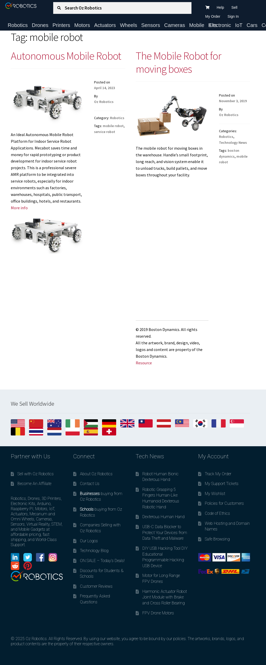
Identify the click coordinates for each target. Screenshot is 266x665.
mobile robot (113, 126)
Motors (82, 25)
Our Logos (89, 540)
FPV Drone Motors (158, 613)
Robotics (18, 25)
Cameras (174, 25)
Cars (252, 25)
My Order (212, 16)
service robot (104, 131)
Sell (234, 7)
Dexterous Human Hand (163, 516)
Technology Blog (94, 550)
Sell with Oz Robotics (35, 473)
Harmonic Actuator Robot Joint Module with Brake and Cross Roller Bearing (164, 597)
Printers (61, 25)
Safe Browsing (217, 539)
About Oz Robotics (96, 473)
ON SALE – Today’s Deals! (102, 560)
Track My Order (218, 473)
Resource (144, 362)
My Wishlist (215, 493)
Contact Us (89, 483)
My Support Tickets (222, 483)
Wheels (128, 25)
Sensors (150, 25)
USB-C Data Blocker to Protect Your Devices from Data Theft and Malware (164, 532)
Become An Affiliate (34, 483)
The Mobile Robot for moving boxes (178, 62)
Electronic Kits (219, 25)
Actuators (105, 25)
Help (220, 7)
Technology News (233, 142)
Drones (40, 25)
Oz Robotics (104, 101)
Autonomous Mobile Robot (66, 55)
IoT (239, 25)
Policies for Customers (224, 503)
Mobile (196, 25)
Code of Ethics (217, 513)
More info (19, 207)
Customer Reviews (96, 586)
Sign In (233, 16)
